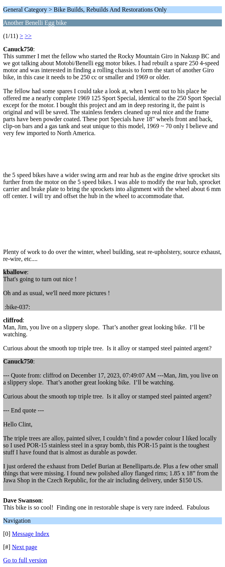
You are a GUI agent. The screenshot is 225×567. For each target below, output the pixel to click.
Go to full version (25, 560)
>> (28, 36)
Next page (24, 547)
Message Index (30, 533)
